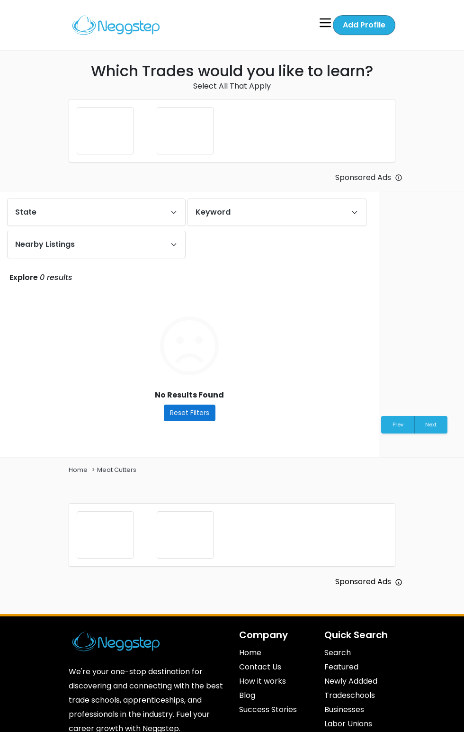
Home (78, 469)
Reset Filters (189, 412)
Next (431, 424)
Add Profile (364, 24)
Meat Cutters (116, 469)
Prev (398, 424)
